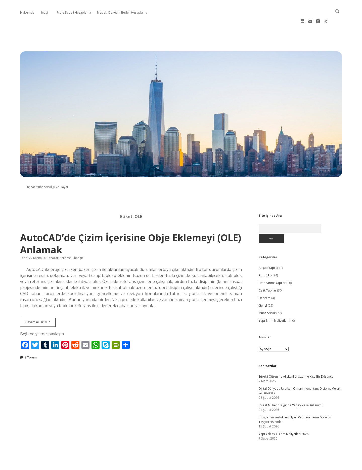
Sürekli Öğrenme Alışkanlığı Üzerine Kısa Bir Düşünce (296, 360)
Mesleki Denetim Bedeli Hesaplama (122, 12)
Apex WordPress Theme (166, 464)
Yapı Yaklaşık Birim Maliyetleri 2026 (283, 418)
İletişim (45, 12)
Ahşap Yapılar (269, 251)
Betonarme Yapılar (272, 267)
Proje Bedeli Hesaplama (74, 12)
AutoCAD (265, 259)
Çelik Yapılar (267, 274)
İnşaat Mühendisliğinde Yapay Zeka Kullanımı (290, 389)
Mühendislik (267, 297)
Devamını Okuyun (40, 307)
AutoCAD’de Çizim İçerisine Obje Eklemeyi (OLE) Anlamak (130, 227)
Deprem (264, 282)
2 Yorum (31, 341)
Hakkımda (27, 12)
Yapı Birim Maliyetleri (274, 304)
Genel (263, 289)
